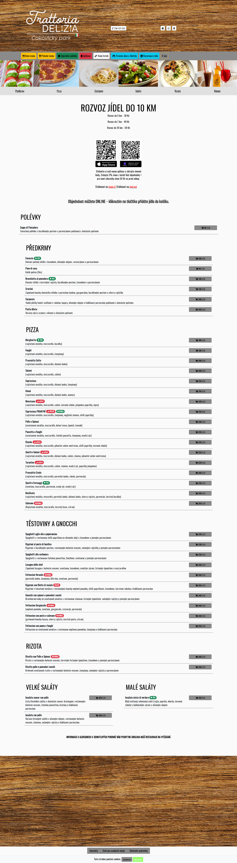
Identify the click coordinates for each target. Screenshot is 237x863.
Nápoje (217, 91)
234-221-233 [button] (118, 28)
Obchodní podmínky (139, 851)
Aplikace (86, 56)
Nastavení (138, 859)
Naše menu (29, 56)
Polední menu (46, 56)
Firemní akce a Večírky (124, 56)
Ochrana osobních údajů (114, 851)
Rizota (178, 91)
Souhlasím (127, 859)
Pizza (59, 91)
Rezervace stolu (149, 56)
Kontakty (94, 851)
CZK (205, 227)
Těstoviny (98, 91)
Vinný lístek (101, 56)
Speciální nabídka (67, 56)
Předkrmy (19, 91)
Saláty (138, 91)
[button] (163, 28)
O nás (164, 56)
